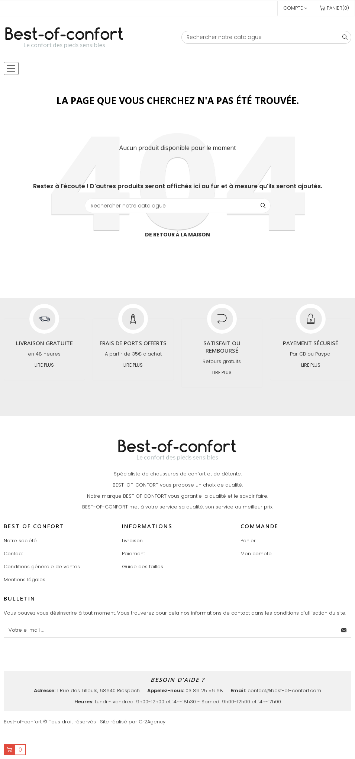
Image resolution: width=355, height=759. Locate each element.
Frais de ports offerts (133, 343)
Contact (13, 553)
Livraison (132, 540)
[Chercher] (266, 37)
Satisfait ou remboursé (222, 346)
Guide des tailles (142, 566)
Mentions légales (24, 579)
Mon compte (256, 553)
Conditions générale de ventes (42, 566)
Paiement (133, 553)
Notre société (20, 540)
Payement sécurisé (310, 343)
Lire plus (44, 365)
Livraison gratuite (44, 343)
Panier (248, 540)
